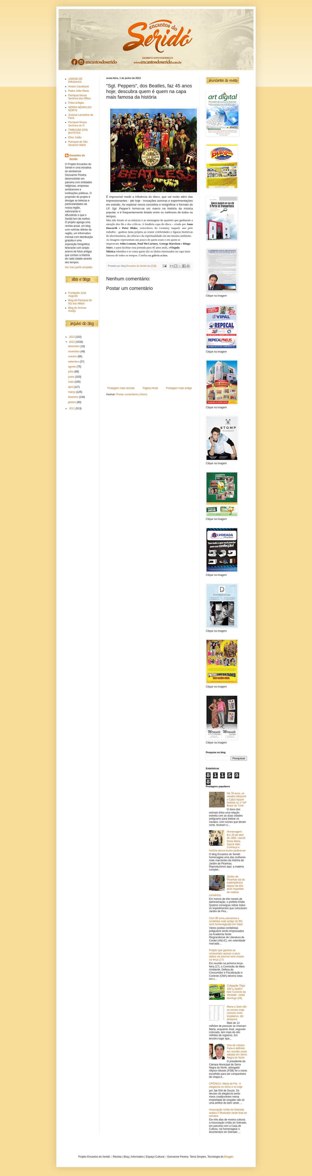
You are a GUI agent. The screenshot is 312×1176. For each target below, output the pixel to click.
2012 (72, 341)
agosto (72, 366)
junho (71, 376)
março (72, 392)
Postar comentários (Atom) (131, 394)
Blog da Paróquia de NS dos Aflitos (80, 302)
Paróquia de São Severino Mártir (78, 143)
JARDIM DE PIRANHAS (75, 80)
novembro (74, 351)
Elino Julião (74, 137)
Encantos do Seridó (77, 157)
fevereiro (73, 397)
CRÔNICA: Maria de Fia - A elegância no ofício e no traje (225, 1085)
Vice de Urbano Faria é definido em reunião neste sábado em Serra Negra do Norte (237, 1051)
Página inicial (150, 388)
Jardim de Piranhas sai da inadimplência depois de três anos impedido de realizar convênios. (227, 886)
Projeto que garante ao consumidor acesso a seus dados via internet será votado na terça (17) (226, 955)
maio (71, 381)
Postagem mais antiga (179, 388)
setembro (74, 361)
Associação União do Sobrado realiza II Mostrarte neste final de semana (228, 1112)
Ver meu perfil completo (78, 267)
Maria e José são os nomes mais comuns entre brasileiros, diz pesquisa (237, 1013)
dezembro (74, 346)
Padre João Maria (78, 90)
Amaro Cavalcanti (78, 86)
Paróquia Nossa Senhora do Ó (77, 124)
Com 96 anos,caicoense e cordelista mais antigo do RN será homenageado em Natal (226, 921)
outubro (73, 356)
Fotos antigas (76, 102)
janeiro (72, 402)
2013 (72, 336)
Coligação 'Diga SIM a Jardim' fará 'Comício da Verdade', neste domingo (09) (236, 992)
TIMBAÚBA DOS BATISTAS (78, 131)
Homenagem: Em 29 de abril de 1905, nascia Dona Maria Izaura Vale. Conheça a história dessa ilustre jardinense (227, 841)
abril (71, 387)
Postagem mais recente (121, 388)
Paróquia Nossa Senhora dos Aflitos (79, 97)
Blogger (228, 1156)
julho (71, 371)
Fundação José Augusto (77, 294)
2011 (72, 408)
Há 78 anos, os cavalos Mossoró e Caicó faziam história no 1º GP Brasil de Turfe (236, 799)
